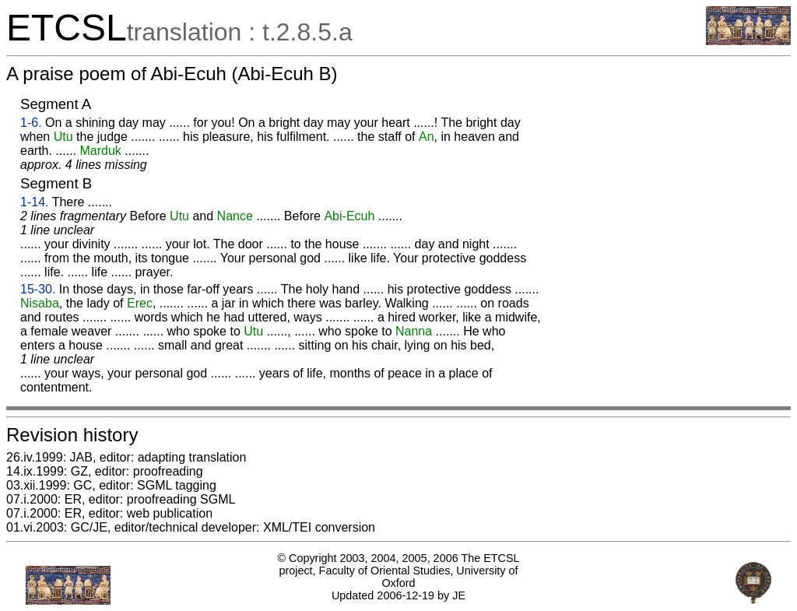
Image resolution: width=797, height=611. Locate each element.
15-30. (37, 289)
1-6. (31, 122)
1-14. (34, 202)
